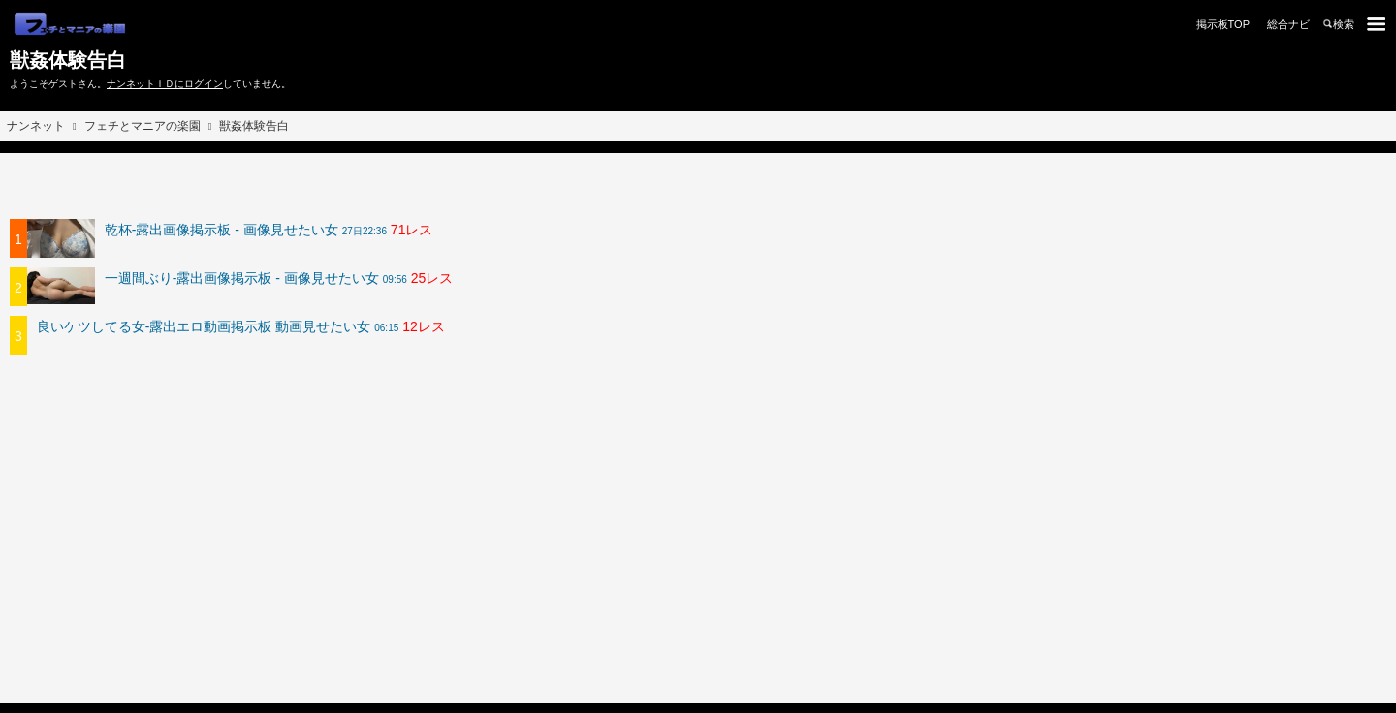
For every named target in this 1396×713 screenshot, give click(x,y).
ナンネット (36, 126)
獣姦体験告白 (68, 60)
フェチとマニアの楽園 (142, 126)
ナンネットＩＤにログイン (165, 83)
